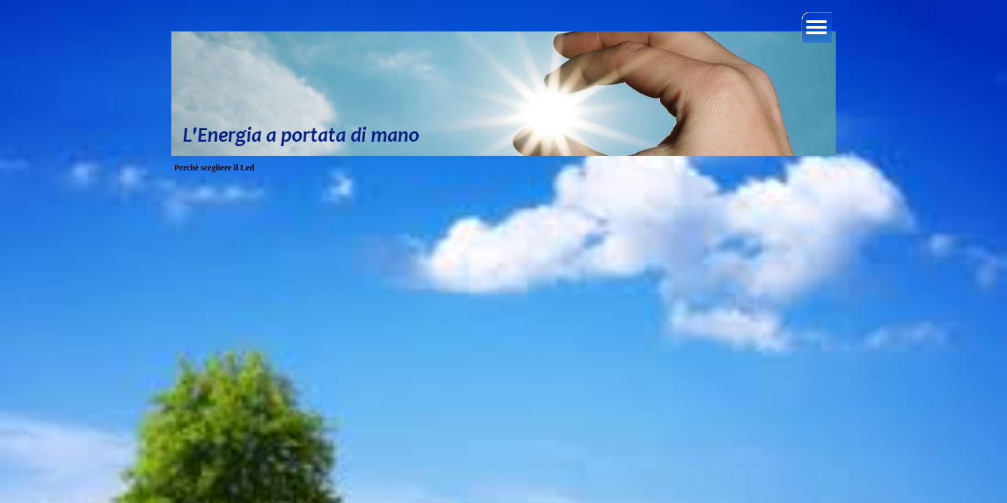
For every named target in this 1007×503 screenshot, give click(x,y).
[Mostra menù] (816, 27)
